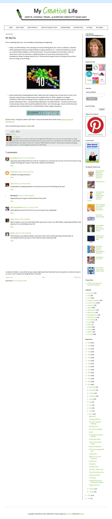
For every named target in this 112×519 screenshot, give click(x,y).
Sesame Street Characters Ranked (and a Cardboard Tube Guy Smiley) (95, 196)
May (90, 408)
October (91, 393)
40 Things (13, 134)
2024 (89, 349)
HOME (11, 27)
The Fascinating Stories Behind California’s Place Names (100, 207)
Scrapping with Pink (94, 419)
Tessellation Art (100, 182)
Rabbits (89, 327)
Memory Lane (91, 312)
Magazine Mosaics (94, 485)
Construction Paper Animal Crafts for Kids (100, 269)
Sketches (89, 332)
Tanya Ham (13, 172)
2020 (89, 361)
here (10, 52)
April (90, 411)
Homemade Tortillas (95, 439)
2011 (89, 495)
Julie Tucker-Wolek (16, 207)
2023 (89, 352)
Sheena (12, 233)
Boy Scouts (90, 293)
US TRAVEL (89, 27)
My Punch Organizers (95, 446)
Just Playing (92, 478)
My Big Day (92, 464)
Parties (89, 322)
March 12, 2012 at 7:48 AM (22, 184)
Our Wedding (91, 320)
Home (43, 277)
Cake (88, 295)
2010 (89, 498)
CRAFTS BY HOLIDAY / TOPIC (49, 27)
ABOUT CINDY (20, 27)
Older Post (77, 277)
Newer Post (9, 277)
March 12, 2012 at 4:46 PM (22, 219)
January (91, 492)
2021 (89, 357)
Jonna (12, 184)
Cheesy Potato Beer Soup (96, 472)
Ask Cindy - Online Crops (96, 469)
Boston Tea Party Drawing (100, 216)
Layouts (89, 307)
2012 (89, 384)
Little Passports (91, 310)
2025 (89, 346)
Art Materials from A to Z (99, 258)
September (92, 396)
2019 (89, 364)
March (91, 414)
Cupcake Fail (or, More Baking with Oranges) (96, 481)
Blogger (81, 514)
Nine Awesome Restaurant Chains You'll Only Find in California (100, 174)
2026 (89, 343)
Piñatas (89, 324)
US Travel (90, 334)
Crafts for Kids (91, 303)
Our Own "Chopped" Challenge (95, 423)
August (91, 399)
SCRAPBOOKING (65, 27)
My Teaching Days (92, 315)
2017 (89, 370)
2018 (89, 366)
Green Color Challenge (95, 429)
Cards (89, 298)
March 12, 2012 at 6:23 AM (25, 172)
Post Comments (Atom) (20, 281)
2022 (89, 355)
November (92, 390)
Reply (11, 166)
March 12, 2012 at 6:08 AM (27, 158)
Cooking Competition (93, 300)
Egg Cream (92, 416)
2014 (89, 378)
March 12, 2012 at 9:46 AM (26, 195)
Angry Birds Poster (94, 475)
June (90, 405)
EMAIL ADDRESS (91, 92)
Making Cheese (93, 426)
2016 (89, 372)
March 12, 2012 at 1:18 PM (30, 207)
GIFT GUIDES (99, 27)
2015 (89, 375)
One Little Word (92, 317)
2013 (89, 381)
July (90, 402)
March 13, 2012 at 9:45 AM (23, 233)
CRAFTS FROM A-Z (32, 27)
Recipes (89, 329)
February (92, 489)
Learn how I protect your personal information (94, 284)
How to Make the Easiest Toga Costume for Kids (100, 228)
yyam (12, 219)
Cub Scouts (90, 305)
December (92, 387)
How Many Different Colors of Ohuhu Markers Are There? (100, 250)
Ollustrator (68, 514)
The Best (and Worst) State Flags (100, 237)
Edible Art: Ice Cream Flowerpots (95, 457)
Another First (93, 461)
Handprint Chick (93, 467)
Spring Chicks (93, 454)
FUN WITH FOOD (78, 27)
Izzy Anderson (14, 158)
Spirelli (91, 432)
